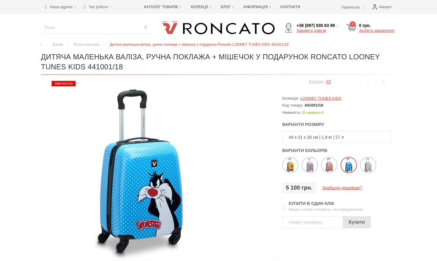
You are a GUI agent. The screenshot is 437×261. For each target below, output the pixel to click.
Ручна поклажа (86, 44)
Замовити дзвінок (311, 30)
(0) (328, 81)
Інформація (257, 7)
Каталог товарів (162, 7)
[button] (60, 7)
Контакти (290, 7)
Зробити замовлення (376, 30)
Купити (357, 222)
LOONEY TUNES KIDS (320, 98)
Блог (227, 7)
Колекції (201, 7)
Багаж (58, 44)
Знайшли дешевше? (342, 187)
